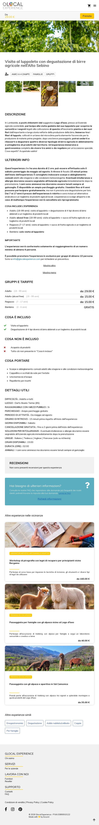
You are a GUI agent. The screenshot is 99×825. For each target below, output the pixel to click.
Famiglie (38, 74)
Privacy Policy (32, 802)
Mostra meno (49, 272)
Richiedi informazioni (49, 498)
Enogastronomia (14, 723)
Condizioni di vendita (15, 802)
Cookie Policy (47, 802)
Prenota (87, 15)
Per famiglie (12, 730)
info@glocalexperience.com (26, 259)
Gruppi (50, 74)
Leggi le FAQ (65, 493)
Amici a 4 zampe (21, 74)
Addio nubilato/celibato (58, 723)
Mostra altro (49, 265)
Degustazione (35, 723)
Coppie (77, 723)
